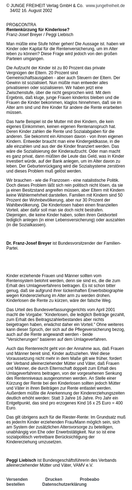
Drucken (53, 479)
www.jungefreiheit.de (105, 5)
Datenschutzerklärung (64, 484)
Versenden (17, 479)
